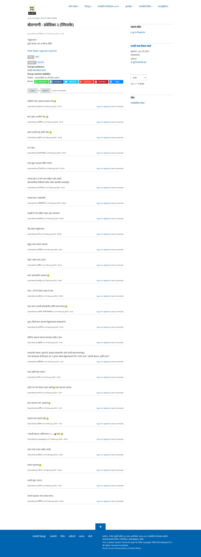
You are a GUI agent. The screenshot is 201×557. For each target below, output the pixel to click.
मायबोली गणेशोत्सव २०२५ (108, 6)
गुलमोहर (128, 6)
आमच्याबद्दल (133, 539)
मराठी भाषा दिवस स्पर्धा (36, 70)
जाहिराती (72, 536)
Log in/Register (138, 32)
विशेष (63, 536)
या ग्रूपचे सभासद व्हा (138, 62)
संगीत (37, 56)
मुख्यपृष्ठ (37, 18)
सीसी (90, 536)
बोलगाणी (40, 62)
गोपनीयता (124, 539)
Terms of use (108, 548)
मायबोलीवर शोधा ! (138, 103)
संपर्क (141, 539)
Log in (34, 90)
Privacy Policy (121, 548)
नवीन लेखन (73, 6)
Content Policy (134, 548)
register (50, 90)
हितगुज (88, 6)
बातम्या (81, 536)
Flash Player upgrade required (42, 51)
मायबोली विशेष (145, 6)
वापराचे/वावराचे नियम (110, 539)
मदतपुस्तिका (163, 6)
